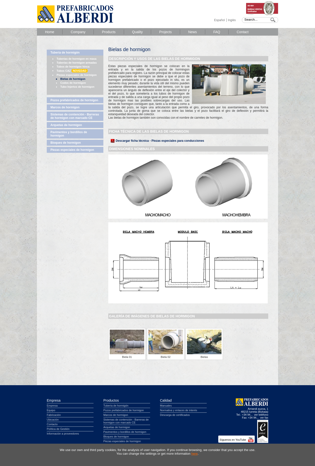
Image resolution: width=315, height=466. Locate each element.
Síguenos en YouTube (236, 439)
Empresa (54, 400)
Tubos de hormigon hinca (73, 66)
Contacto (52, 424)
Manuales (166, 405)
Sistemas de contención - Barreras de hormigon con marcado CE (74, 116)
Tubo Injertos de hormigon (77, 86)
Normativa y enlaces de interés (178, 410)
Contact (243, 32)
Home (49, 32)
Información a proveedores (63, 433)
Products (108, 32)
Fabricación (54, 414)
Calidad (166, 400)
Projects (165, 32)
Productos (111, 400)
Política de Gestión (58, 428)
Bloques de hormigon (65, 142)
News (192, 32)
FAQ (216, 32)
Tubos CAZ (72, 70)
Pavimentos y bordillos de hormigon (68, 133)
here (194, 453)
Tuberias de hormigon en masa (76, 58)
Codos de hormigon (73, 82)
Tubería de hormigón (64, 52)
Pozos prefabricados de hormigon (74, 100)
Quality (137, 32)
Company (78, 32)
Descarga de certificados (175, 414)
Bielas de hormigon (72, 78)
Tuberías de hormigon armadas (77, 62)
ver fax (264, 417)
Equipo (51, 410)
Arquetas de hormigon (66, 125)
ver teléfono (261, 414)
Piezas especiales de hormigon (77, 74)
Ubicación (53, 419)
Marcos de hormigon (64, 107)
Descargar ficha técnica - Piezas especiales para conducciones (160, 140)
